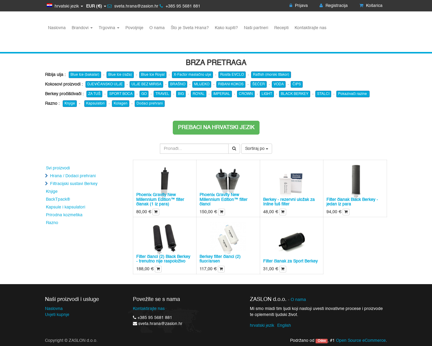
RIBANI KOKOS (231, 84)
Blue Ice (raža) (120, 75)
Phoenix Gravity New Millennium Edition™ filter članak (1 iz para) (160, 199)
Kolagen (121, 103)
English (284, 325)
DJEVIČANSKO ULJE (105, 84)
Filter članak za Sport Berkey (290, 261)
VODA (279, 84)
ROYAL (199, 94)
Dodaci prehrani (149, 103)
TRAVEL (162, 94)
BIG (181, 94)
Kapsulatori (95, 103)
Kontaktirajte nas (149, 309)
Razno (52, 223)
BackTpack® (58, 199)
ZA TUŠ (94, 94)
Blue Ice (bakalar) (84, 75)
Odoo (322, 340)
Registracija (334, 6)
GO (144, 94)
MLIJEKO (201, 84)
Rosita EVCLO (232, 75)
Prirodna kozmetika (64, 215)
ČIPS (296, 84)
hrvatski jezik (262, 325)
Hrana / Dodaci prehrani (73, 176)
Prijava (299, 6)
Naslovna (54, 309)
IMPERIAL (221, 94)
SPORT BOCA (121, 94)
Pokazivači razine (353, 94)
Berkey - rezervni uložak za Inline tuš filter (289, 202)
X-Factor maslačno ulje (192, 75)
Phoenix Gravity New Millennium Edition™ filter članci (224, 199)
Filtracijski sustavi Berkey (74, 184)
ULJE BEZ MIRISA (146, 84)
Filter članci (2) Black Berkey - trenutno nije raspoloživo (163, 259)
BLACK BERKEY (294, 94)
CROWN (246, 94)
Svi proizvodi (58, 168)
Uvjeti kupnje (57, 315)
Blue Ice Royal (153, 75)
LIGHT (267, 94)
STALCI (323, 94)
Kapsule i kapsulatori (65, 207)
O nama (298, 300)
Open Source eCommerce (361, 340)
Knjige (69, 103)
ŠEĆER (258, 84)
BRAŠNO (177, 84)
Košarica (370, 6)
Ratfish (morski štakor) (271, 75)
